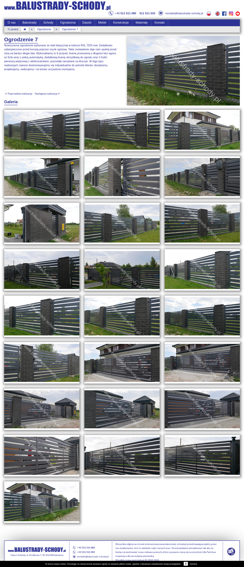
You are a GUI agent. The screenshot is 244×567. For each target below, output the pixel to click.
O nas (12, 22)
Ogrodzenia (68, 22)
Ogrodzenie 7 (70, 29)
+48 (122, 13)
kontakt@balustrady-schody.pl (180, 13)
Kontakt (159, 22)
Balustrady (29, 22)
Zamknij (189, 564)
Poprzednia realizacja (18, 93)
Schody (48, 22)
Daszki (86, 22)
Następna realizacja (48, 93)
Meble (102, 22)
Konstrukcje (121, 22)
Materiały (142, 22)
